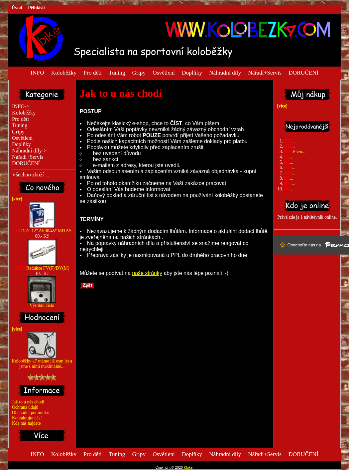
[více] (16, 198)
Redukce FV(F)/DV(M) (42, 266)
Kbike (188, 467)
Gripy (139, 72)
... (289, 140)
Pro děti (92, 72)
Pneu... (294, 151)
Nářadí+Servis (265, 72)
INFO (37, 72)
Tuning (117, 72)
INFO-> (21, 107)
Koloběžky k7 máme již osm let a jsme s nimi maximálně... (42, 361)
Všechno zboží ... (30, 175)
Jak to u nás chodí (28, 401)
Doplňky (192, 72)
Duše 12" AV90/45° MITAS (41, 228)
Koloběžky (63, 72)
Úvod (17, 7)
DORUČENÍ (303, 72)
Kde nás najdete (26, 423)
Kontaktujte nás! (27, 417)
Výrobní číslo (42, 303)
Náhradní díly (225, 72)
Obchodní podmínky (30, 412)
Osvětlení (164, 72)
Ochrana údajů (25, 407)
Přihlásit (36, 7)
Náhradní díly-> (29, 151)
